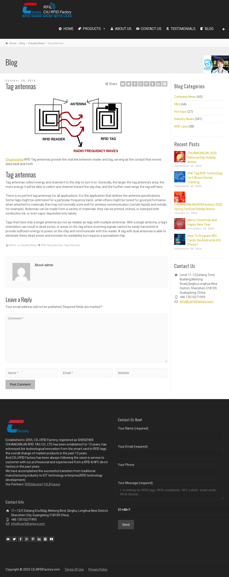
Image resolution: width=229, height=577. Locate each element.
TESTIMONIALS (183, 29)
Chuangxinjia (14, 159)
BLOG (209, 29)
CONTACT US (151, 29)
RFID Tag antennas (52, 245)
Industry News (28, 245)
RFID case (181, 126)
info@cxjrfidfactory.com (196, 301)
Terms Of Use (74, 569)
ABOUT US (123, 29)
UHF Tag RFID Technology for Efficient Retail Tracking (205, 177)
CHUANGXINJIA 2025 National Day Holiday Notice (202, 157)
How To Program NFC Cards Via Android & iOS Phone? (204, 240)
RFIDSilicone (33, 484)
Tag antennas (72, 245)
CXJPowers (52, 484)
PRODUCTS (92, 29)
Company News (185, 96)
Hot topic (180, 111)
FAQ (177, 104)
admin (12, 245)
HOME (68, 29)
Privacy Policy (98, 569)
